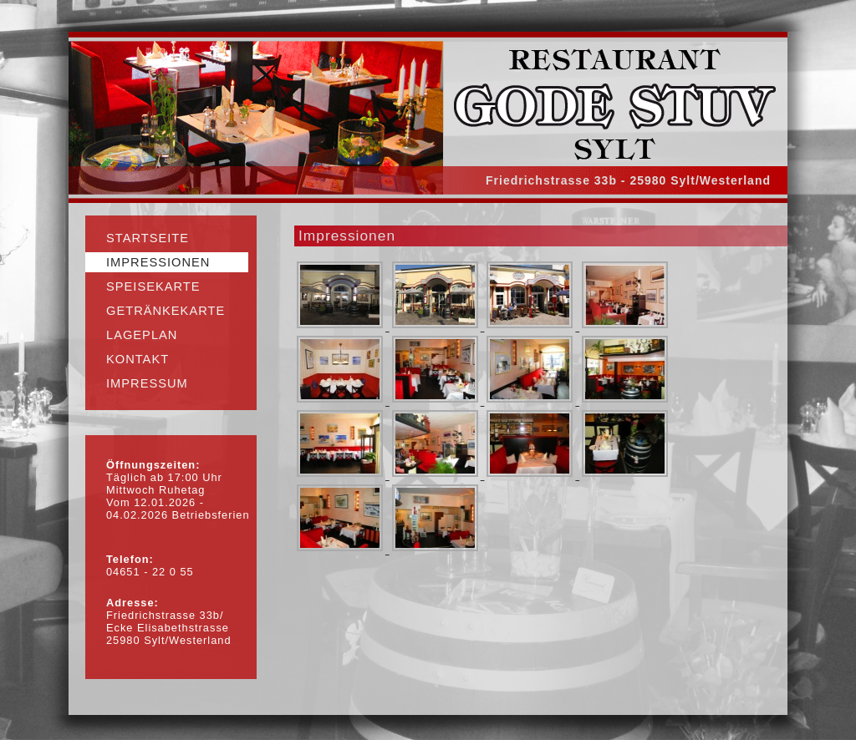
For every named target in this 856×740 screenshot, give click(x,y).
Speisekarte (153, 286)
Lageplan (141, 335)
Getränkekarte (165, 310)
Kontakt (137, 359)
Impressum (147, 383)
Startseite (147, 238)
